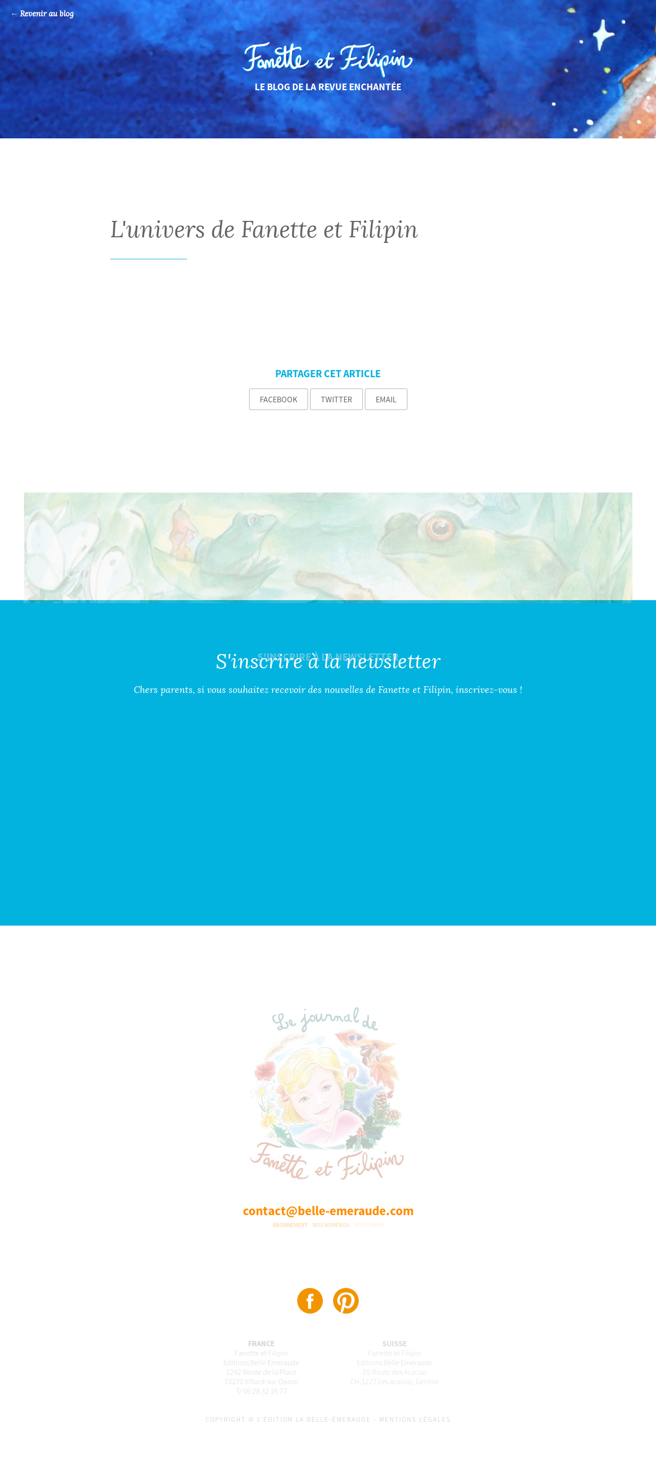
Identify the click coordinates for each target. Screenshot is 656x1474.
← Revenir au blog (42, 14)
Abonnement (290, 1225)
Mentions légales (415, 1419)
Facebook (278, 399)
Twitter (336, 399)
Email (386, 399)
